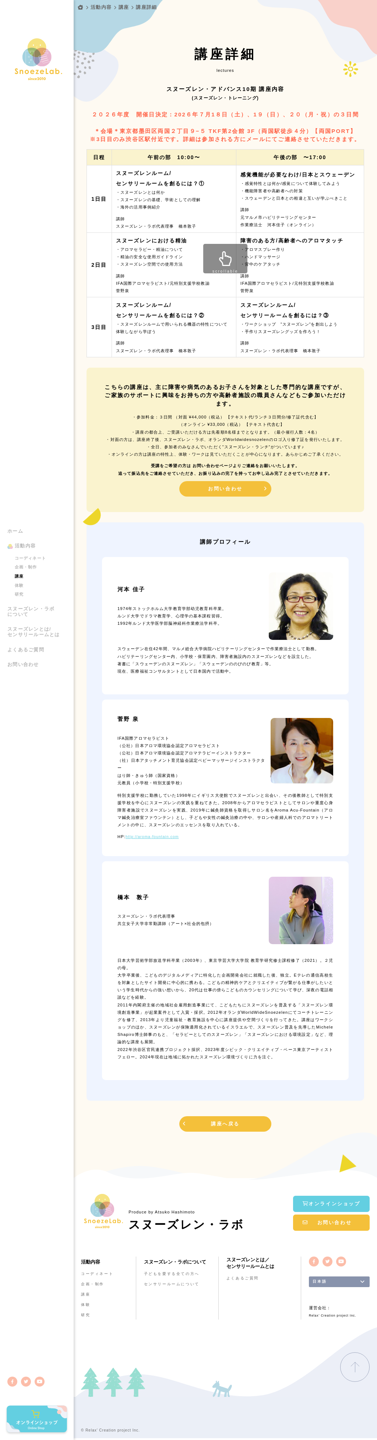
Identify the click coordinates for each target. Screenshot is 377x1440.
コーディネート (30, 539)
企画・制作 (26, 548)
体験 (19, 566)
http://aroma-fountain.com (154, 837)
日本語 (320, 1282)
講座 (19, 558)
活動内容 (25, 527)
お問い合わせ (23, 646)
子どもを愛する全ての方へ (174, 1274)
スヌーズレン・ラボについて (30, 593)
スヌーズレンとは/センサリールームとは (33, 613)
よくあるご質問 (25, 631)
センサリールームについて (174, 1284)
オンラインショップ (332, 1202)
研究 (19, 576)
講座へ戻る (225, 1125)
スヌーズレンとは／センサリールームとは (252, 1263)
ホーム (15, 512)
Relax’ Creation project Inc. (334, 1318)
